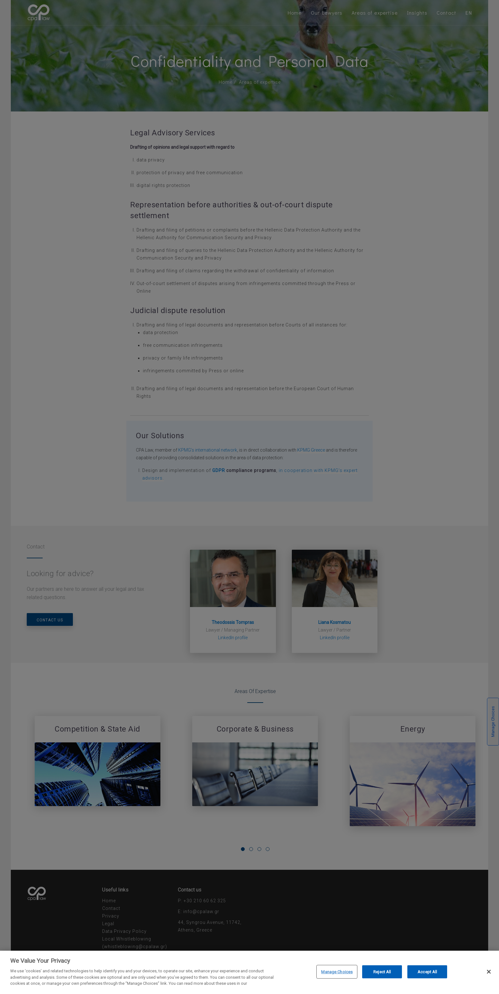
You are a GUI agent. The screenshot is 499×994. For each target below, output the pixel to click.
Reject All (382, 972)
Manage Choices (337, 972)
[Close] (489, 973)
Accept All (427, 972)
